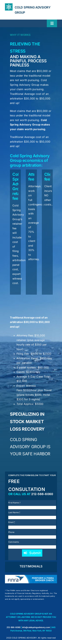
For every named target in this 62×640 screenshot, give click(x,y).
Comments (13, 542)
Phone (11, 532)
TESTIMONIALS (31, 566)
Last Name (14, 512)
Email (11, 522)
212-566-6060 (42, 494)
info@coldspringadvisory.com (36, 627)
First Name (14, 502)
